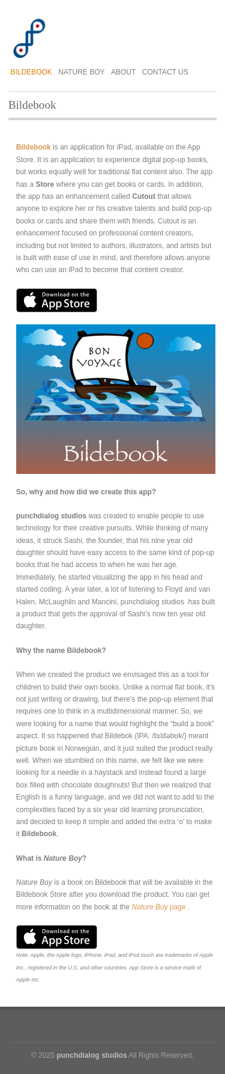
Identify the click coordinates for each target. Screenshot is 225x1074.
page (159, 907)
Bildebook (31, 72)
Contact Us (165, 72)
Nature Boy (81, 72)
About (123, 72)
